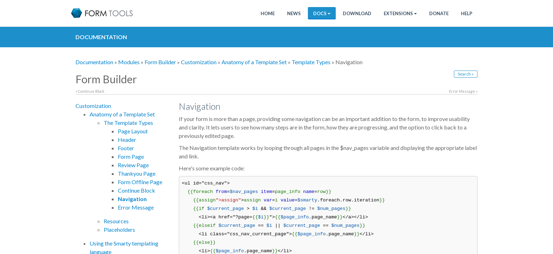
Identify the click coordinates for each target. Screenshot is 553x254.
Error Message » (463, 91)
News (294, 13)
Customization (199, 62)
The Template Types (128, 122)
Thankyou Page (137, 173)
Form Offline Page (140, 182)
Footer (126, 148)
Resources (116, 221)
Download (357, 13)
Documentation (94, 62)
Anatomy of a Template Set (254, 62)
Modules (129, 62)
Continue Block (136, 190)
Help (466, 13)
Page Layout (133, 131)
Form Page (131, 156)
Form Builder (160, 62)
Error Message (136, 207)
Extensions (400, 13)
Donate (439, 13)
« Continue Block (89, 91)
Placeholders (119, 229)
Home (268, 13)
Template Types (311, 62)
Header (127, 139)
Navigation (132, 198)
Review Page (133, 165)
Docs (321, 13)
